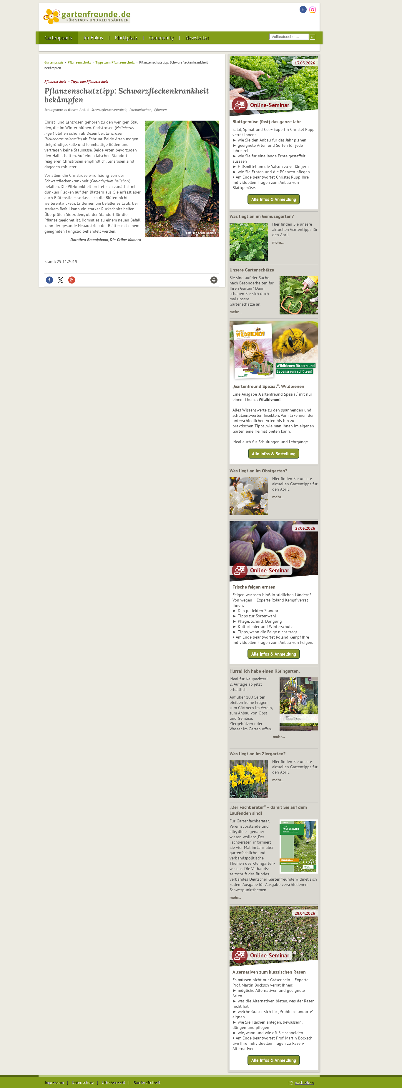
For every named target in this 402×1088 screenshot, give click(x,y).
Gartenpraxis (58, 37)
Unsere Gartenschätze (252, 270)
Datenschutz (83, 1082)
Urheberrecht (113, 1082)
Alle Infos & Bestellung (273, 453)
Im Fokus (93, 37)
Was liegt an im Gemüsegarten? (262, 216)
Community (161, 37)
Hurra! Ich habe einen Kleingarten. (265, 671)
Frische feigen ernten (253, 587)
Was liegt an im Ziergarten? (257, 754)
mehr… (278, 242)
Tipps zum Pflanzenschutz (115, 62)
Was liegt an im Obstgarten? (258, 471)
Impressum (54, 1082)
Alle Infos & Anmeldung (273, 199)
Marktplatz (126, 37)
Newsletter (197, 37)
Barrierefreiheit (146, 1082)
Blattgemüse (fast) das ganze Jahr (266, 121)
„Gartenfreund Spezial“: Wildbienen (268, 386)
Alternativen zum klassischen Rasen (269, 972)
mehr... (235, 897)
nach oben (304, 1082)
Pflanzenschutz (79, 62)
